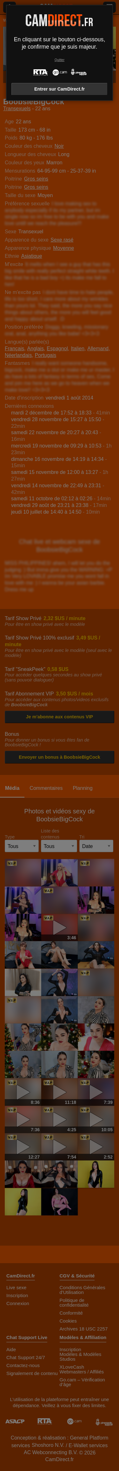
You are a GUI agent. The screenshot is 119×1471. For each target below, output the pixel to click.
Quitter (59, 60)
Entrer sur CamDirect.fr (59, 89)
